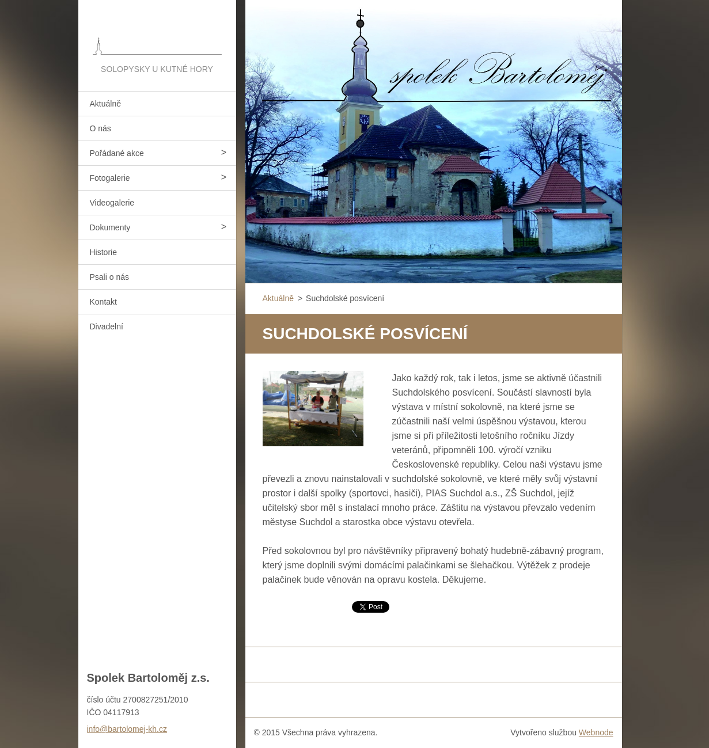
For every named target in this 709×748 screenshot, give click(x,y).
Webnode (596, 732)
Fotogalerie (110, 178)
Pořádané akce (117, 153)
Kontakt (103, 301)
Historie (103, 252)
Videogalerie (112, 202)
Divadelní (106, 326)
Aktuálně (105, 103)
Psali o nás (109, 277)
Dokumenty (110, 227)
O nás (100, 128)
